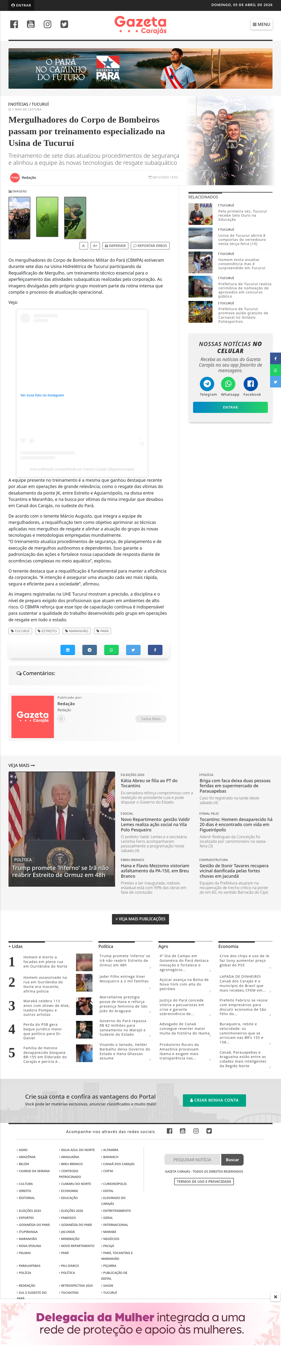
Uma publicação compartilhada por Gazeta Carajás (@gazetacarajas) (82, 469)
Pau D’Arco (69, 1265)
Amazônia (26, 1157)
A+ (95, 245)
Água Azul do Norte (77, 1150)
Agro (22, 1150)
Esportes (25, 1217)
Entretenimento (116, 1210)
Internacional (114, 1225)
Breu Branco (71, 1164)
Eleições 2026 (71, 1210)
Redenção (26, 1285)
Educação (68, 1198)
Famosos (67, 1217)
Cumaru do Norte (75, 1184)
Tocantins (68, 1292)
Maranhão (76, 631)
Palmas (24, 1253)
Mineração (69, 1239)
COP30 (107, 1171)
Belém (23, 1164)
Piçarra (108, 1265)
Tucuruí (20, 631)
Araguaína (69, 1157)
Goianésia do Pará (33, 1225)
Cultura (25, 1184)
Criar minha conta (214, 1100)
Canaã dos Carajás (118, 1164)
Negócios (110, 1239)
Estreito (47, 631)
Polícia (24, 1272)
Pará (102, 631)
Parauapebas (28, 1265)
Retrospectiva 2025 (76, 1285)
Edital (107, 1191)
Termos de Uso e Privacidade (204, 1181)
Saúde (107, 1285)
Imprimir (115, 245)
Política (67, 1272)
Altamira (110, 1150)
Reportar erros (150, 245)
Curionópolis (114, 1184)
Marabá (108, 1232)
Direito (24, 1191)
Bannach (110, 1157)
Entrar (21, 5)
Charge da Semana (33, 1171)
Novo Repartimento (76, 1246)
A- (83, 245)
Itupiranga (27, 1232)
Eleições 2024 (29, 1210)
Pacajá (107, 1246)
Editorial (26, 1198)
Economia (68, 1191)
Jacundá (67, 1232)
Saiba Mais (151, 718)
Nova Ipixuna (29, 1246)
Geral (107, 1217)
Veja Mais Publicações (140, 919)
